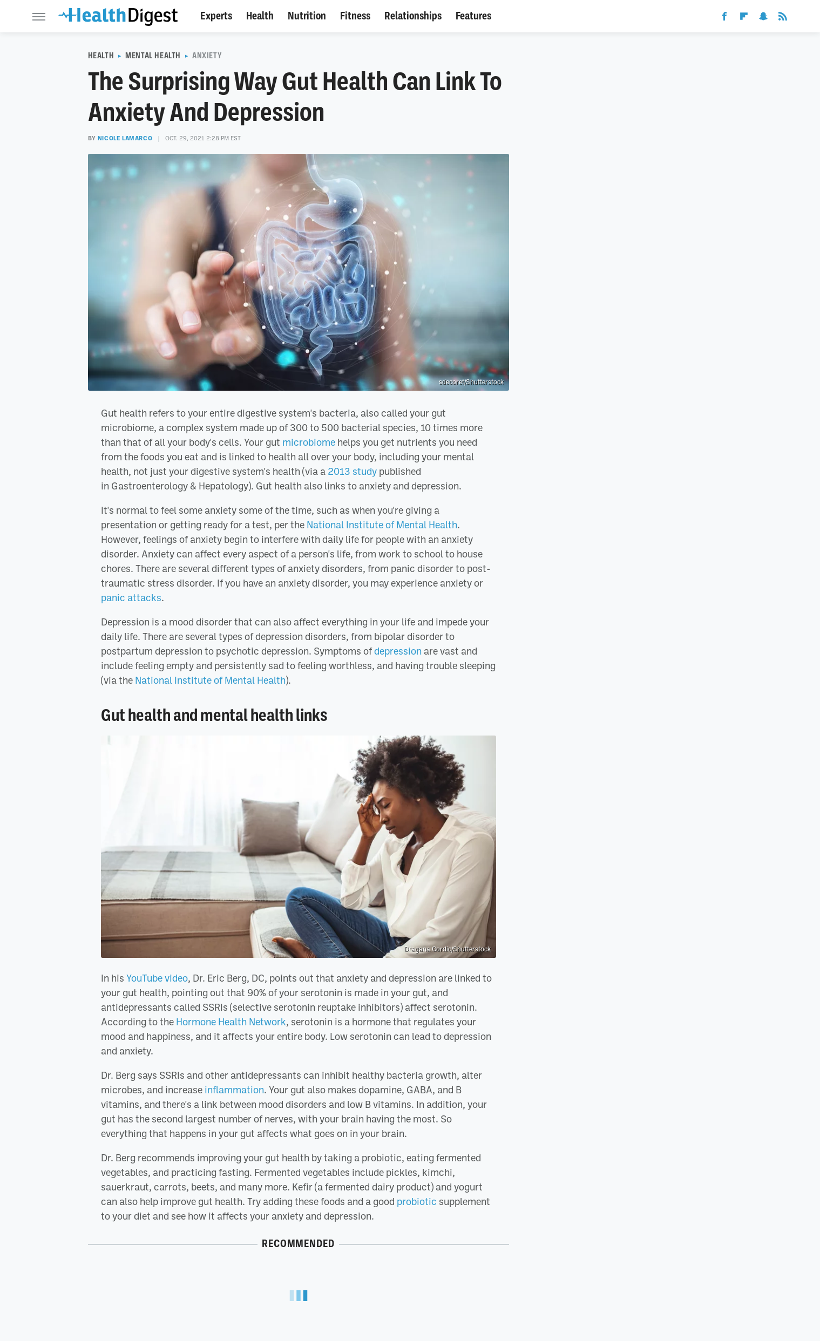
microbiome (308, 442)
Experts (216, 16)
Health (260, 16)
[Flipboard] (743, 18)
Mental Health (153, 55)
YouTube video (157, 978)
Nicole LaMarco (125, 138)
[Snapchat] (763, 18)
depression (398, 651)
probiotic (417, 1201)
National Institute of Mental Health (382, 524)
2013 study (352, 471)
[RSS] (782, 18)
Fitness (355, 16)
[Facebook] (724, 18)
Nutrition (307, 16)
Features (473, 16)
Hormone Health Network (231, 1021)
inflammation (234, 1089)
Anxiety (206, 55)
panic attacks (131, 597)
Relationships (413, 16)
